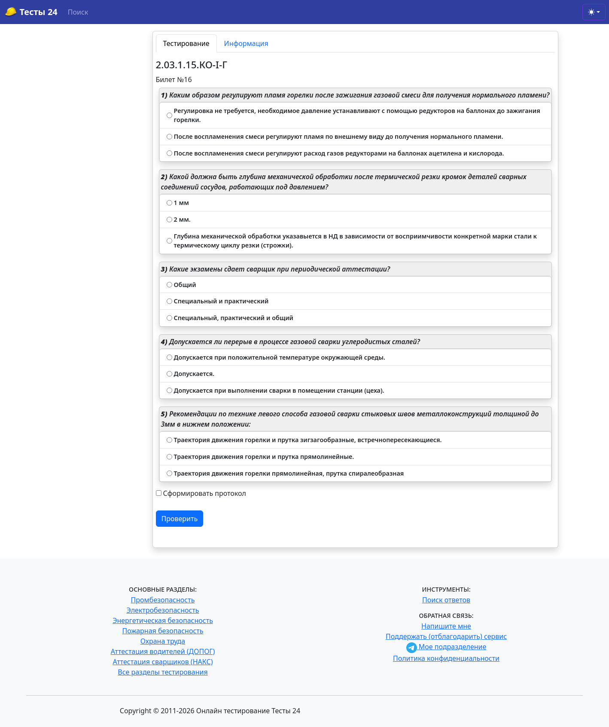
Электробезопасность (162, 610)
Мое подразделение (446, 646)
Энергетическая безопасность (163, 620)
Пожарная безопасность (162, 630)
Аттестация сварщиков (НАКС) (163, 661)
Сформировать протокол (204, 493)
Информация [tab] (246, 43)
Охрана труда (162, 641)
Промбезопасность (163, 600)
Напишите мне (446, 626)
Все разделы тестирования (162, 672)
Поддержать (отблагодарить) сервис (446, 636)
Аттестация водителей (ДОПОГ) (163, 651)
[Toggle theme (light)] (594, 12)
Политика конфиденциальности (446, 658)
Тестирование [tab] (186, 43)
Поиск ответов (446, 600)
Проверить (179, 518)
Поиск (78, 12)
